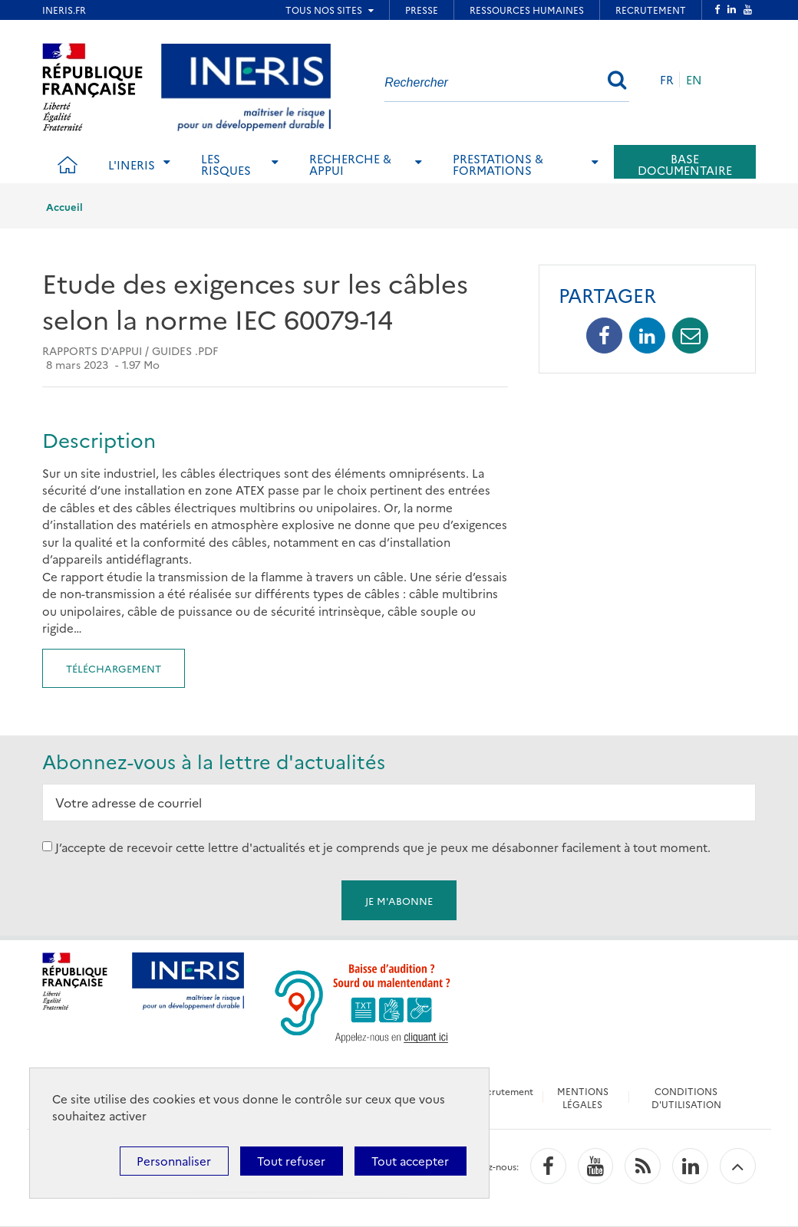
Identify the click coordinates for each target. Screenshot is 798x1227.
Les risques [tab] (226, 164)
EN (694, 79)
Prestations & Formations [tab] (498, 164)
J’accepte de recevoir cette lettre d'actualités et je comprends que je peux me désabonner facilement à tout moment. (383, 846)
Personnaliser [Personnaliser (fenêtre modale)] (174, 1161)
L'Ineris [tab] (131, 164)
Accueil (64, 206)
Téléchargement (113, 668)
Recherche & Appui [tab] (350, 164)
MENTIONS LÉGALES (582, 1097)
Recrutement (504, 1090)
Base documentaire (685, 164)
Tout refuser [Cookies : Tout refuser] (291, 1161)
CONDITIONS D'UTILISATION (686, 1097)
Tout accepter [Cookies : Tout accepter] (410, 1161)
